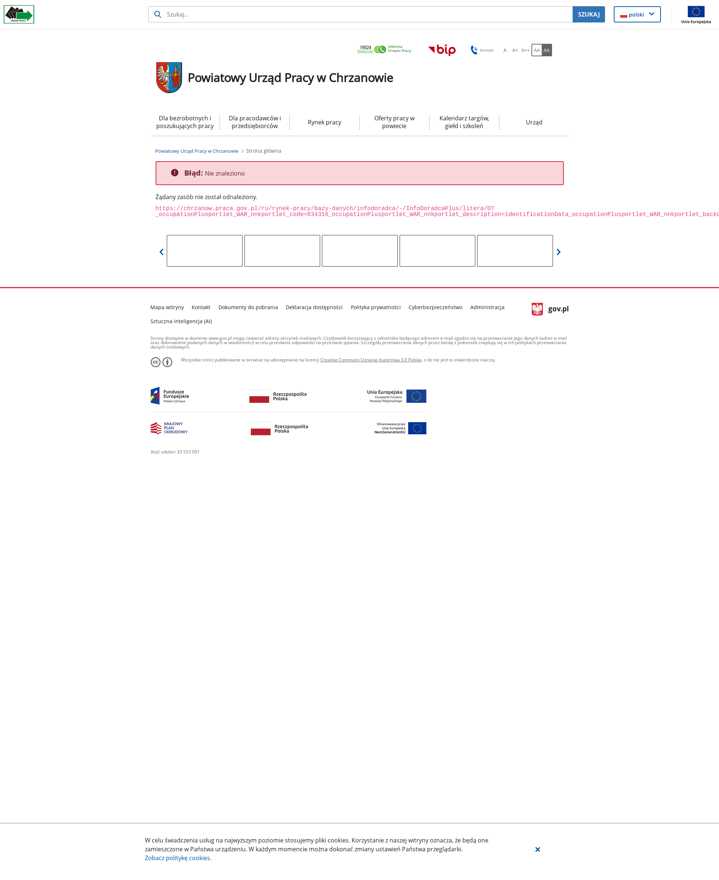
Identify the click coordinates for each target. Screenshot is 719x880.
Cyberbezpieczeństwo (435, 307)
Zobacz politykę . (178, 858)
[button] (538, 849)
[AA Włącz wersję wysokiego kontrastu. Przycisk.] (547, 50)
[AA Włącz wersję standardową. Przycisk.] (536, 50)
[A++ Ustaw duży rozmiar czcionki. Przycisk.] (525, 50)
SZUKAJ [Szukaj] (589, 14)
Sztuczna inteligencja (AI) (181, 321)
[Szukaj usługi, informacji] (360, 14)
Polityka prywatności (376, 307)
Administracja (487, 307)
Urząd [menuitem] (534, 122)
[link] (386, 49)
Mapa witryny (167, 307)
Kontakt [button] (481, 50)
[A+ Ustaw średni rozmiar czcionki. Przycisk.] (515, 50)
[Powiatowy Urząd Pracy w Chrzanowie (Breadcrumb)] (196, 150)
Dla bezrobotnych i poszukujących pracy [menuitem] (185, 122)
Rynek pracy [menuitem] (324, 122)
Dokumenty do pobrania (248, 307)
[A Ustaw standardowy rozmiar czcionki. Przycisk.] (505, 50)
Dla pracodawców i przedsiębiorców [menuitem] (255, 122)
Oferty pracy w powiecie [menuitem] (394, 122)
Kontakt (201, 307)
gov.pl (550, 309)
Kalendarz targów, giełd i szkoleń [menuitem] (464, 122)
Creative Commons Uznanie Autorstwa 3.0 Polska (370, 360)
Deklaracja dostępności (314, 307)
